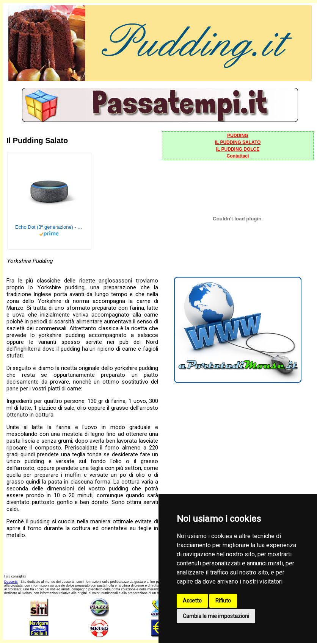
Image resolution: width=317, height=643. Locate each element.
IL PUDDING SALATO (238, 142)
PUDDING (237, 135)
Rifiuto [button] (223, 601)
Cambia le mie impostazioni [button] (216, 616)
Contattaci (238, 156)
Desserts (11, 582)
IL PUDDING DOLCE (237, 149)
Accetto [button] (192, 601)
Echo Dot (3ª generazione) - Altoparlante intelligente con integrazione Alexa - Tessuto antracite (49, 227)
